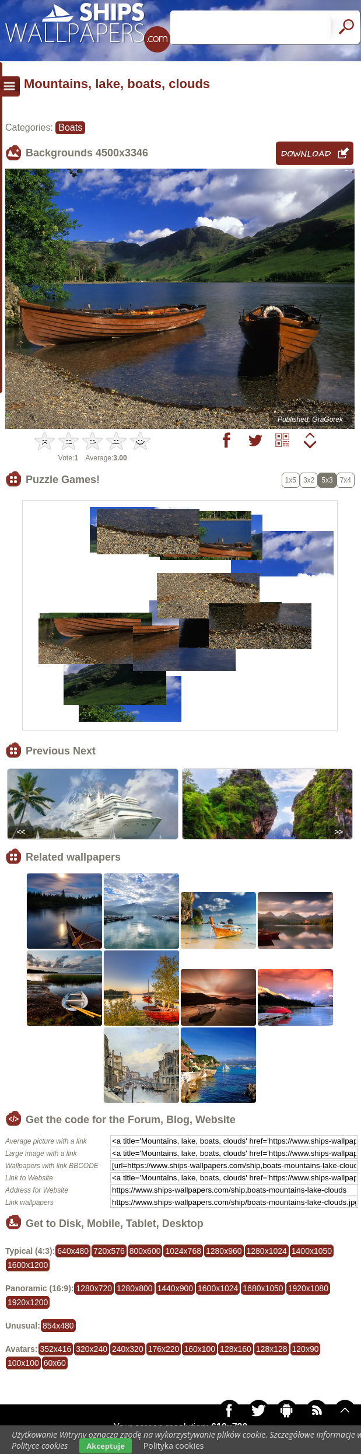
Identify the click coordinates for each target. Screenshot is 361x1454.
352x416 (56, 1349)
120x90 (305, 1349)
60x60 (55, 1363)
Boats (70, 127)
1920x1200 (28, 1302)
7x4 (345, 480)
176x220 (164, 1349)
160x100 (199, 1349)
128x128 (272, 1349)
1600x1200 (28, 1265)
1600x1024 (218, 1288)
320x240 (91, 1349)
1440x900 (175, 1288)
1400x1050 (312, 1251)
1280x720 (94, 1288)
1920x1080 (308, 1288)
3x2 (308, 480)
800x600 (145, 1251)
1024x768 (183, 1251)
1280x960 (224, 1251)
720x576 (109, 1251)
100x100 (23, 1363)
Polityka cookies (173, 1445)
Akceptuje (105, 1446)
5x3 (326, 480)
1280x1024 (267, 1251)
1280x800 (135, 1288)
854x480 (58, 1325)
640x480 (73, 1251)
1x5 (290, 480)
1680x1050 (263, 1288)
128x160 (235, 1349)
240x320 (127, 1349)
